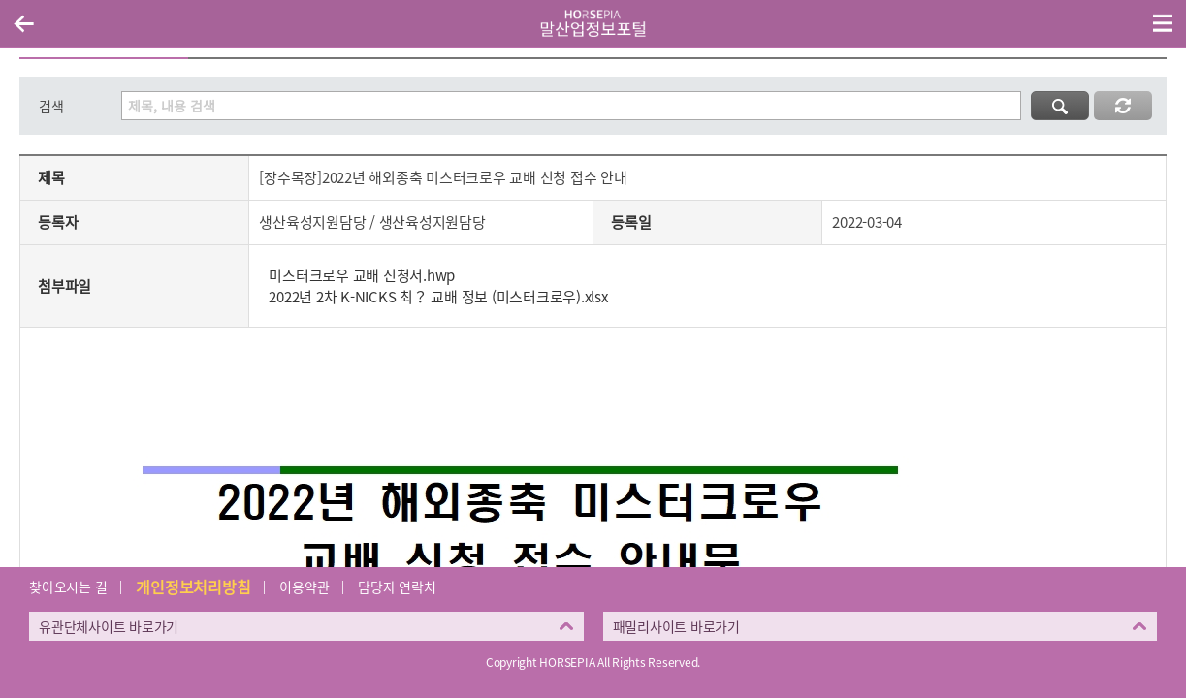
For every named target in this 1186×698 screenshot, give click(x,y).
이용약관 (304, 586)
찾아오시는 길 (68, 586)
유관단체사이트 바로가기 (108, 626)
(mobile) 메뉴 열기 (1162, 23)
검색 (51, 105)
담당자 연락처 (396, 586)
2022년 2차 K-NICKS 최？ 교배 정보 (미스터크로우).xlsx (438, 296)
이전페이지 (23, 23)
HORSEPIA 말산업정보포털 (593, 23)
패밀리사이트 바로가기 (676, 626)
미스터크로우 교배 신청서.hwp (362, 275)
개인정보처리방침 (193, 586)
